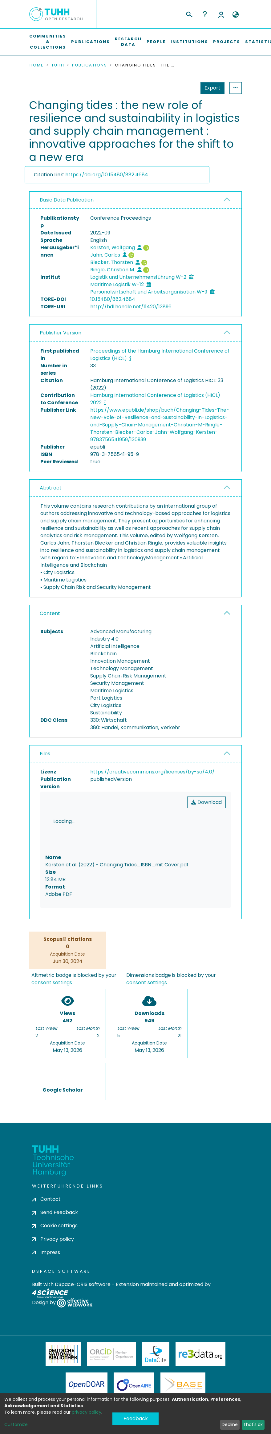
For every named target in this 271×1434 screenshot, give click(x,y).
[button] (235, 14)
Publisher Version (60, 332)
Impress (46, 1254)
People (156, 42)
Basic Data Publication (67, 199)
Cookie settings (55, 1227)
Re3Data (200, 1356)
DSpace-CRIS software (83, 1286)
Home (37, 65)
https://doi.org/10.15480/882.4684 (106, 174)
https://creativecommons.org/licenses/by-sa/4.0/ (152, 771)
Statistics (211, 87)
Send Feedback (55, 1214)
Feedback (135, 1420)
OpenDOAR (86, 1386)
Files (45, 753)
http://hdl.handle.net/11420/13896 (131, 306)
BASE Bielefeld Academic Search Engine (183, 1386)
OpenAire (134, 1386)
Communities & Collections (47, 41)
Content (50, 613)
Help (204, 14)
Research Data (128, 41)
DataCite (155, 1356)
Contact (46, 1200)
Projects (226, 42)
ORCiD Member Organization (111, 1356)
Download (206, 802)
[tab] (135, 200)
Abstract (51, 487)
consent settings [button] (51, 984)
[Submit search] (189, 13)
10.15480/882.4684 (112, 299)
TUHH (57, 65)
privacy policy (86, 1412)
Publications (90, 42)
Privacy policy (53, 1240)
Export (182, 87)
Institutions (189, 42)
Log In (221, 14)
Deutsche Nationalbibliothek (63, 1356)
